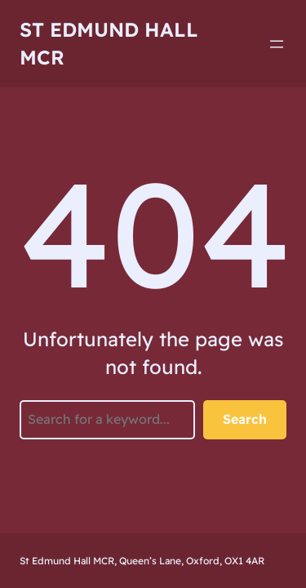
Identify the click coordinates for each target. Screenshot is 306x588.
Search (245, 419)
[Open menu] (276, 44)
